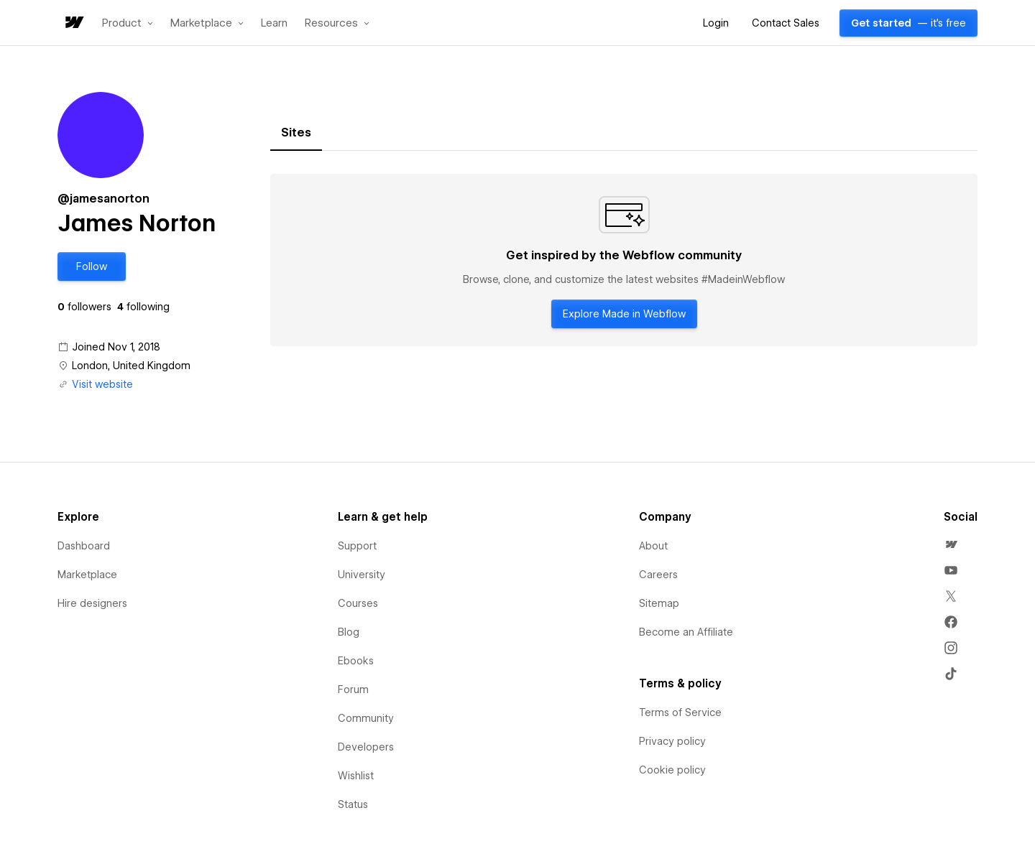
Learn (274, 23)
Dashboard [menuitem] (84, 546)
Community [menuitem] (366, 718)
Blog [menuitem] (348, 632)
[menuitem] (951, 544)
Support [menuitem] (357, 546)
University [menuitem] (361, 574)
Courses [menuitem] (358, 603)
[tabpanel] (624, 260)
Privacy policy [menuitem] (672, 741)
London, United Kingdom (131, 365)
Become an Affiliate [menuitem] (686, 632)
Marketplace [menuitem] (87, 574)
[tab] (296, 133)
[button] (127, 23)
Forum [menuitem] (353, 689)
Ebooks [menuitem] (356, 661)
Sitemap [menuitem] (659, 603)
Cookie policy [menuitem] (672, 770)
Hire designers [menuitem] (92, 603)
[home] (73, 23)
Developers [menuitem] (366, 747)
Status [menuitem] (353, 804)
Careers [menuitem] (658, 574)
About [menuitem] (653, 546)
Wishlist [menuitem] (356, 775)
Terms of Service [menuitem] (680, 712)
